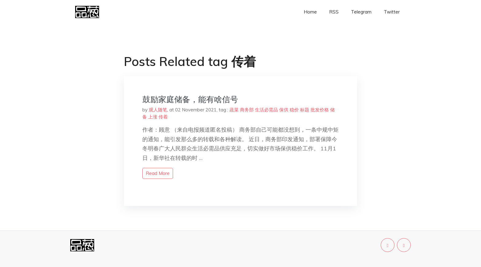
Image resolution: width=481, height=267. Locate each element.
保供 (283, 110)
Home (310, 12)
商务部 (247, 110)
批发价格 (319, 110)
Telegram (361, 12)
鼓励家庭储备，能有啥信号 (190, 99)
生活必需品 (266, 110)
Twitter (392, 12)
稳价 (294, 110)
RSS (334, 12)
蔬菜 (234, 110)
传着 (163, 117)
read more (158, 173)
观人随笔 (158, 110)
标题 (304, 110)
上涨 (152, 117)
